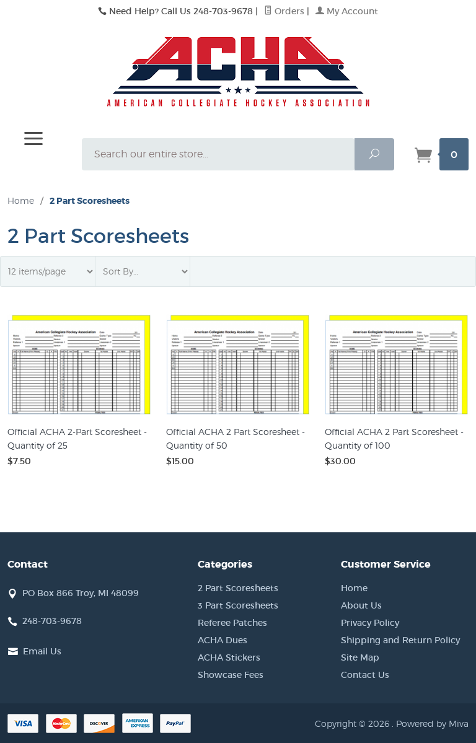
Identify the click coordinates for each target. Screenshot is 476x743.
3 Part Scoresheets (238, 605)
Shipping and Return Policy (400, 640)
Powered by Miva (432, 723)
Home (20, 200)
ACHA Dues (222, 640)
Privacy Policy (370, 622)
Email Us (42, 651)
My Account (346, 11)
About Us (361, 605)
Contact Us (365, 674)
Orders (284, 11)
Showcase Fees (230, 674)
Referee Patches (232, 622)
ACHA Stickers (229, 657)
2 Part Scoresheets (238, 588)
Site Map (360, 657)
